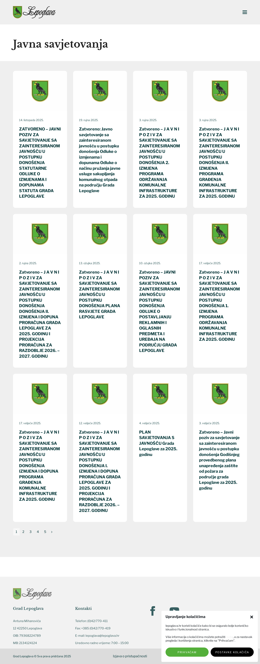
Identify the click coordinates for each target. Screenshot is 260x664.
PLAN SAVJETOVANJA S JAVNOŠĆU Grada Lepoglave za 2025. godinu (158, 443)
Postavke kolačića (232, 652)
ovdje (229, 637)
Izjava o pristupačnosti (130, 656)
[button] (252, 617)
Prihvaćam (187, 652)
